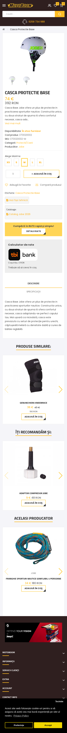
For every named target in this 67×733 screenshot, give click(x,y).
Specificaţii (33, 291)
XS (8, 162)
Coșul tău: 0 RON (16, 262)
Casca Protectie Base (22, 29)
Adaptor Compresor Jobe (33, 493)
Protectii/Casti (24, 142)
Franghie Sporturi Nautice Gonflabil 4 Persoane (33, 578)
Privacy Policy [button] (21, 715)
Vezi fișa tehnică (17, 200)
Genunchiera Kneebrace (33, 402)
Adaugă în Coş (43, 173)
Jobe (21, 146)
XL (40, 162)
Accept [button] (48, 725)
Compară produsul (50, 184)
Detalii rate (33, 231)
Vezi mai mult (12, 123)
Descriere (33, 283)
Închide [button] (59, 701)
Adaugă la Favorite (20, 184)
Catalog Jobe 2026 (18, 214)
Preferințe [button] (19, 725)
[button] (60, 389)
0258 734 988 (37, 21)
